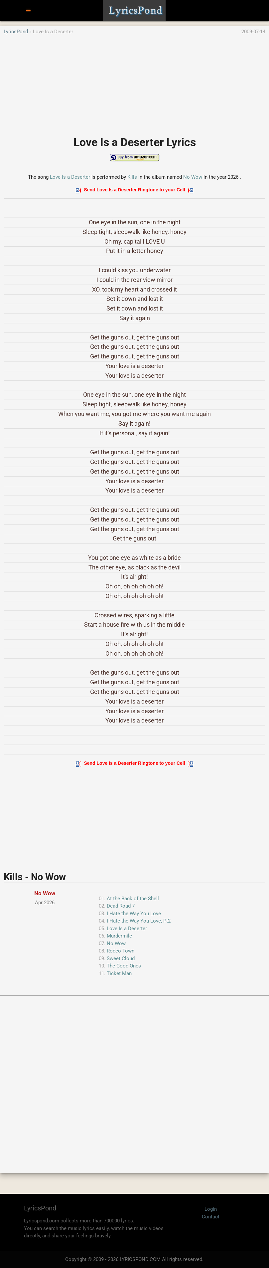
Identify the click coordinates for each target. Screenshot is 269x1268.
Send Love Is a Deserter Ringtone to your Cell (135, 189)
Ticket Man (119, 973)
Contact (210, 1217)
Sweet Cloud (121, 958)
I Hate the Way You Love (134, 914)
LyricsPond (16, 32)
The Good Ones (124, 966)
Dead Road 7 (121, 906)
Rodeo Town (120, 951)
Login (210, 1209)
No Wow (192, 177)
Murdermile (119, 936)
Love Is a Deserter (70, 177)
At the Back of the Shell (133, 899)
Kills (132, 177)
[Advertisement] (134, 82)
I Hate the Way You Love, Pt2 (139, 921)
